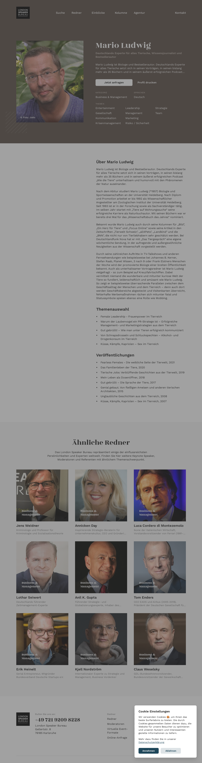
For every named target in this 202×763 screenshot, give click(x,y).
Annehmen (148, 750)
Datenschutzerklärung (151, 742)
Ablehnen (170, 750)
